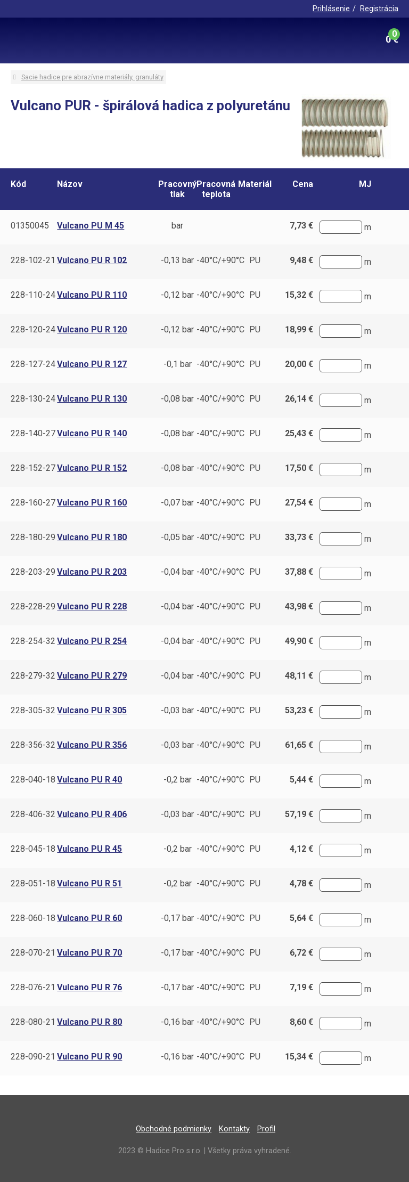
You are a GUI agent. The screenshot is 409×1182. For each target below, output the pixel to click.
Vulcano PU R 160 (92, 503)
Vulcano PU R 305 (92, 710)
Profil (266, 1129)
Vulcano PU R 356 (92, 745)
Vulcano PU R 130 (92, 399)
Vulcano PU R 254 (92, 641)
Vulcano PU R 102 (92, 260)
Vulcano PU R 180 (92, 537)
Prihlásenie (331, 8)
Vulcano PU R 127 (92, 364)
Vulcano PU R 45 (89, 849)
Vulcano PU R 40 (89, 780)
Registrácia (379, 8)
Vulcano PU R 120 (92, 329)
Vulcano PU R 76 (89, 987)
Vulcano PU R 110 (92, 295)
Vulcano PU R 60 (89, 918)
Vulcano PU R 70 (89, 953)
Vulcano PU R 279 (92, 676)
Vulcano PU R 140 (92, 433)
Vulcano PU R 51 (89, 883)
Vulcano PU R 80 (89, 1022)
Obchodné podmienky (173, 1129)
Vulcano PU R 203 (92, 572)
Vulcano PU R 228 (92, 606)
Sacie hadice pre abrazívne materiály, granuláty (92, 77)
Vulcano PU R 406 (92, 814)
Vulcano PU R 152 (92, 468)
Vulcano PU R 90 (89, 1056)
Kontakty (234, 1129)
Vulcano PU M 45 (90, 226)
